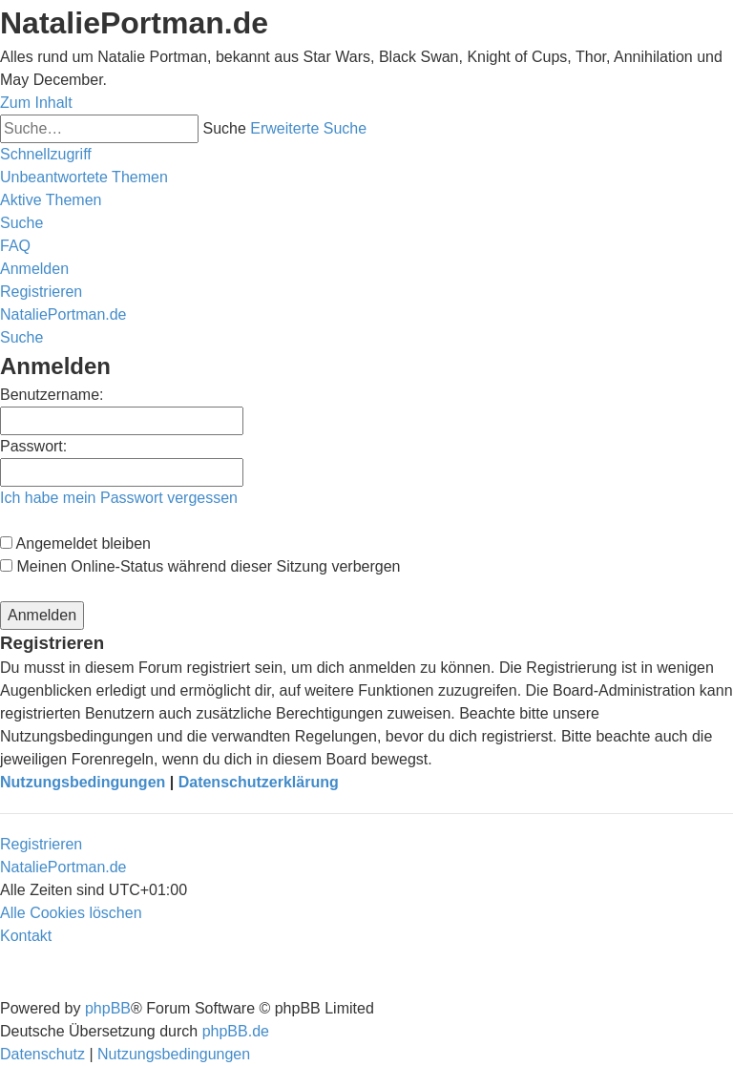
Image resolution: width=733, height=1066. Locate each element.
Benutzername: (52, 395)
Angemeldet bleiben (75, 543)
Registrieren (41, 844)
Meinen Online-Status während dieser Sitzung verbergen (200, 566)
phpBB (108, 1008)
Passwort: (33, 446)
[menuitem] (84, 177)
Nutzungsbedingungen (82, 782)
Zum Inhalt (36, 102)
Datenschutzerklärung (258, 782)
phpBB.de (235, 1031)
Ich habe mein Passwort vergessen (119, 498)
